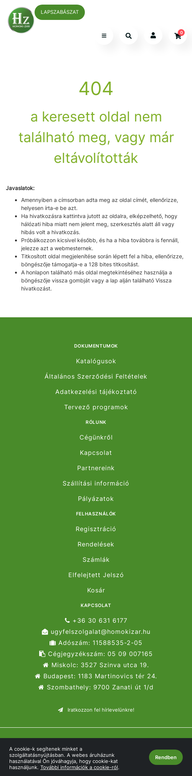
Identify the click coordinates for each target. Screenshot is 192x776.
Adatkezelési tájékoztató (96, 391)
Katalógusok (96, 361)
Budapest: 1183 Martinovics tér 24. (96, 676)
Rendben (166, 757)
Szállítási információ (96, 483)
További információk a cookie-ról (79, 767)
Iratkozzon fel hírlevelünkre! (96, 710)
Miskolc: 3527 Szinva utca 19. (96, 665)
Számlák (96, 559)
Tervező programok (96, 407)
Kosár (96, 590)
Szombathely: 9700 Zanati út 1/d (96, 687)
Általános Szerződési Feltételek (96, 376)
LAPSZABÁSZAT (60, 12)
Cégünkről (96, 437)
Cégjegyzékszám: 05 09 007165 (96, 654)
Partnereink (96, 468)
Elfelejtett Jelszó (96, 575)
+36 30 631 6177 (96, 620)
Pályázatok (96, 498)
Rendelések (96, 544)
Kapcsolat (96, 452)
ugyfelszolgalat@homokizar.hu (96, 631)
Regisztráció (96, 529)
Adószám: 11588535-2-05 (96, 642)
